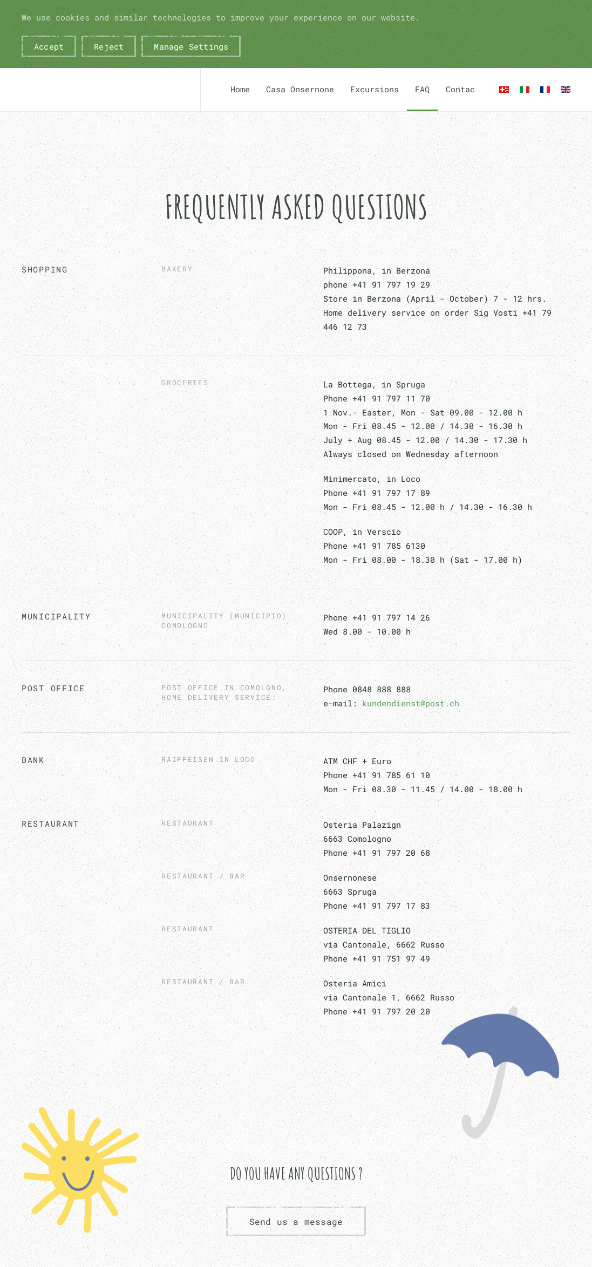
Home (240, 89)
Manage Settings (191, 46)
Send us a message (296, 1221)
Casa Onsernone (300, 89)
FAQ (422, 89)
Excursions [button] (374, 89)
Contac (460, 89)
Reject (109, 46)
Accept (49, 46)
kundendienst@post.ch (410, 703)
